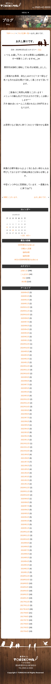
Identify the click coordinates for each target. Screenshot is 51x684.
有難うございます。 (11, 197)
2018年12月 (25, 576)
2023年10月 (25, 373)
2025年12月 (25, 307)
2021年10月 (25, 451)
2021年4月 (25, 473)
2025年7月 (25, 322)
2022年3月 (25, 432)
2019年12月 (25, 532)
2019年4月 (25, 561)
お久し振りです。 (40, 197)
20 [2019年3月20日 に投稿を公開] (13, 230)
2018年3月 (24, 591)
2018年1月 (24, 598)
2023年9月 (25, 377)
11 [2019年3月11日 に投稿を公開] (7, 227)
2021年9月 (25, 454)
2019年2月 (25, 569)
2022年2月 (25, 436)
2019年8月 (25, 546)
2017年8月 (24, 616)
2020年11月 (25, 491)
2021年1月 (25, 484)
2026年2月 (25, 300)
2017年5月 (24, 627)
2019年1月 (25, 572)
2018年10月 (25, 580)
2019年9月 (25, 543)
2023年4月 (25, 392)
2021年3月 (25, 477)
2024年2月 (25, 359)
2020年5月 (25, 513)
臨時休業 (26, 252)
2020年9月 (25, 499)
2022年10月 (25, 407)
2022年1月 (25, 440)
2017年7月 (24, 620)
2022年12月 (25, 399)
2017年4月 (24, 631)
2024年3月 (25, 355)
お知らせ (24, 271)
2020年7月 (25, 506)
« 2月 (23, 236)
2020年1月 (25, 528)
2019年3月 (25, 565)
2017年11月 (25, 605)
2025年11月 (25, 311)
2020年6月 (25, 510)
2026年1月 (25, 304)
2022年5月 (25, 425)
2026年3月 (25, 296)
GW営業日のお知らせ (26, 245)
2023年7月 (25, 384)
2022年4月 (25, 429)
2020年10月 (25, 495)
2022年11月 (25, 403)
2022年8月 (25, 414)
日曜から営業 (26, 249)
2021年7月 (25, 462)
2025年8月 (25, 318)
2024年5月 (25, 351)
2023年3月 (25, 396)
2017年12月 (25, 602)
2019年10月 (25, 539)
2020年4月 (25, 517)
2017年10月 (24, 609)
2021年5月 (25, 469)
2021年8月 (25, 458)
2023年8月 (25, 381)
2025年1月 (25, 340)
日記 (39, 50)
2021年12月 (25, 443)
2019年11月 (25, 535)
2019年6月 (25, 554)
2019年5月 (25, 557)
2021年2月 (25, 480)
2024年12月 (25, 344)
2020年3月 (25, 521)
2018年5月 (24, 583)
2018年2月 (24, 594)
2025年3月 (25, 333)
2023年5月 (25, 388)
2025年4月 (25, 329)
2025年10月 (25, 315)
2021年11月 (25, 447)
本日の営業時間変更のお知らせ (26, 260)
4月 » (28, 236)
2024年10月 (25, 348)
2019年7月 (25, 550)
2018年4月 (24, 587)
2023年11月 (25, 370)
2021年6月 (25, 466)
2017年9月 (24, 613)
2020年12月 (25, 488)
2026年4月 (25, 292)
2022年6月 (25, 421)
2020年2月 (25, 524)
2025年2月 (25, 337)
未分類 (24, 282)
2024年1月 (25, 362)
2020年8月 (25, 502)
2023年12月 (25, 366)
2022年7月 (25, 418)
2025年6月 (25, 326)
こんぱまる (24, 274)
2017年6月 (24, 624)
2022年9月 (25, 410)
